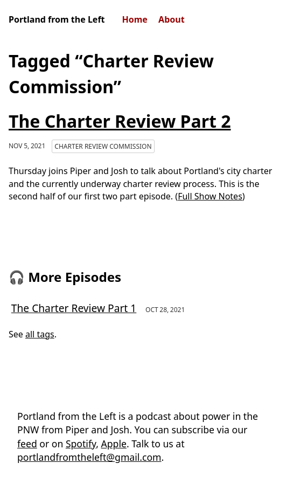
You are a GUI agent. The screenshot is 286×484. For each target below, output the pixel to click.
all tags (39, 334)
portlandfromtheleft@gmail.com (89, 457)
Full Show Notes (210, 196)
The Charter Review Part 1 (73, 308)
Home (135, 19)
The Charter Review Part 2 (120, 121)
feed (27, 443)
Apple (114, 443)
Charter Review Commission (102, 146)
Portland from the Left (57, 19)
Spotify (81, 443)
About (171, 19)
